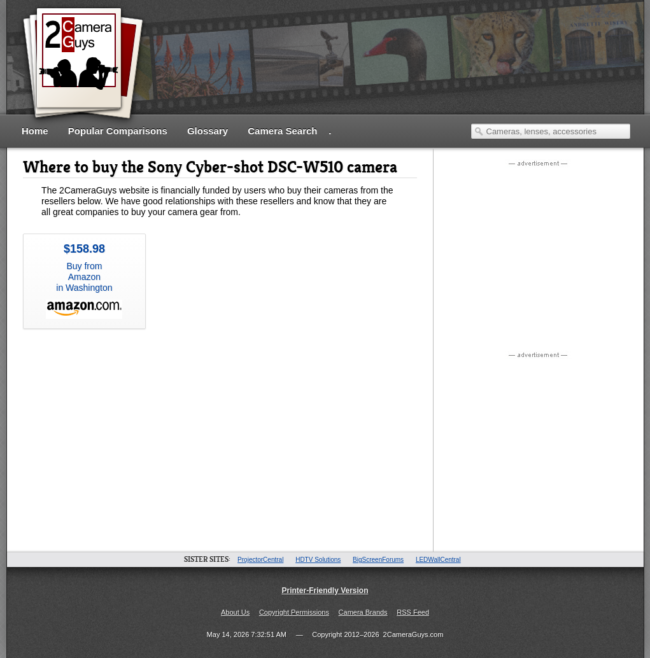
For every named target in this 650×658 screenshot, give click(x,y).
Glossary (207, 130)
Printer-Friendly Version (324, 590)
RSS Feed (413, 612)
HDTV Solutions (318, 559)
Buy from (84, 280)
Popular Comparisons (117, 130)
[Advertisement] (399, 62)
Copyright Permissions (294, 612)
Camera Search (282, 130)
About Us (235, 612)
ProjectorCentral (260, 559)
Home (35, 130)
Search (478, 131)
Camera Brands (363, 612)
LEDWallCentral (438, 559)
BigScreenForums (378, 559)
